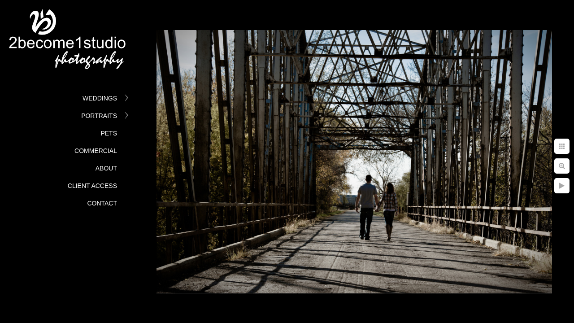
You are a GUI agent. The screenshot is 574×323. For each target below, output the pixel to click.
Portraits (99, 115)
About (106, 168)
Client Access (92, 185)
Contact (102, 203)
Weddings (100, 98)
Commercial (95, 150)
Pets (108, 133)
